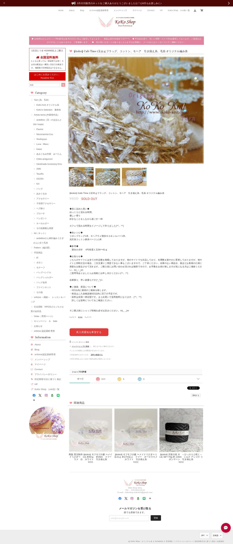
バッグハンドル (43, 272)
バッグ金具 (41, 282)
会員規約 (220, 541)
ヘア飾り (40, 208)
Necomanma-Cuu (44, 134)
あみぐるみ (41, 193)
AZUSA (40, 179)
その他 (39, 292)
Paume (39, 129)
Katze (39, 149)
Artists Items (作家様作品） (47, 115)
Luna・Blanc (42, 144)
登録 (156, 517)
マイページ (137, 10)
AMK (38, 169)
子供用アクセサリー (45, 203)
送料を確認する (97, 354)
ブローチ (40, 213)
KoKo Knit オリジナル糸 (47, 105)
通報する (195, 395)
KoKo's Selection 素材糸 (48, 110)
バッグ (39, 189)
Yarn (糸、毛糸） (42, 100)
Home (61, 10)
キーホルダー (42, 223)
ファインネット (43, 287)
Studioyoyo (41, 139)
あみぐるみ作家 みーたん (49, 154)
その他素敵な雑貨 (44, 228)
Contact (151, 10)
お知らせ (38, 326)
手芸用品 (38, 252)
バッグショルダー (44, 277)
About (72, 10)
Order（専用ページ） (44, 316)
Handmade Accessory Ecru (49, 164)
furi (37, 184)
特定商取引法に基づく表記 (48, 379)
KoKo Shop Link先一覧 (179, 10)
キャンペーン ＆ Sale (45, 321)
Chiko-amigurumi (44, 159)
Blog (82, 10)
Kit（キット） (40, 233)
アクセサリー (42, 198)
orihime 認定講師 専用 (44, 331)
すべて (80, 379)
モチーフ (40, 267)
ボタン (39, 262)
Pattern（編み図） (42, 247)
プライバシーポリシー (46, 374)
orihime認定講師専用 (99, 10)
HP (161, 10)
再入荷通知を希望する (89, 332)
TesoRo (40, 174)
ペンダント (41, 218)
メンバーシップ (120, 10)
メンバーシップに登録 (80, 346)
